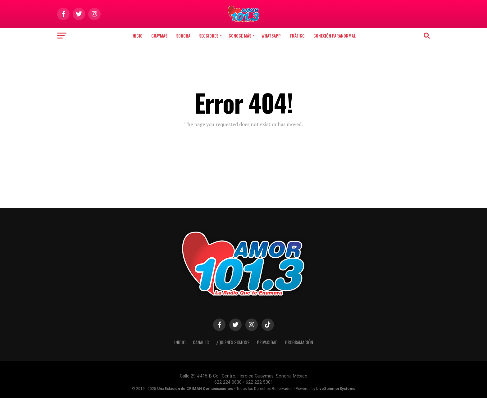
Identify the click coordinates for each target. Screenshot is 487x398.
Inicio (137, 35)
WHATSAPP (271, 35)
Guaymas (159, 35)
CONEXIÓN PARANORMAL (334, 35)
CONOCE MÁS (240, 35)
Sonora (183, 35)
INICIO (179, 342)
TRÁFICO (297, 35)
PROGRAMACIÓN (299, 342)
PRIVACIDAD (267, 342)
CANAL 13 (201, 342)
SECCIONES (208, 35)
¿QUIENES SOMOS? (232, 342)
